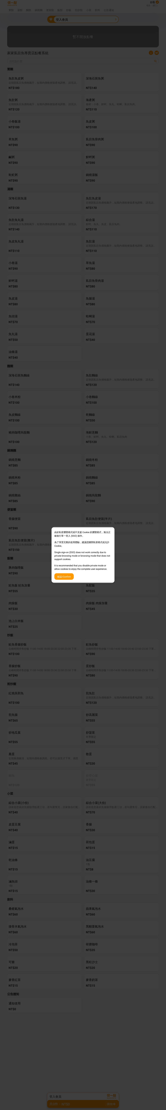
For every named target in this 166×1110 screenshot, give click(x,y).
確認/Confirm (64, 576)
